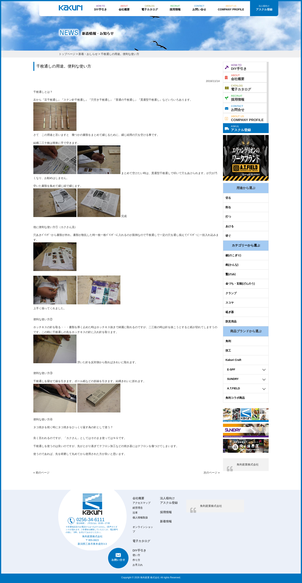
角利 (228, 341)
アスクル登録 (238, 128)
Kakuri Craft (233, 359)
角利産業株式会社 (248, 464)
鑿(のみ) (231, 274)
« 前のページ (41, 472)
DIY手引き (236, 67)
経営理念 (138, 507)
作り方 (136, 560)
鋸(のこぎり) (233, 255)
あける (230, 226)
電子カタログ (238, 87)
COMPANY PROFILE (244, 118)
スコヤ (230, 302)
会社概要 (234, 77)
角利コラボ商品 (235, 397)
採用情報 (234, 97)
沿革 (135, 512)
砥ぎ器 (230, 312)
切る (228, 197)
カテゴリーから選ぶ (246, 245)
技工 (228, 350)
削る (228, 207)
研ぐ (228, 235)
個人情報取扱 (140, 517)
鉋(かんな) (232, 264)
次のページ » (212, 472)
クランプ (231, 293)
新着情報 (166, 521)
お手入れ (138, 565)
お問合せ (234, 108)
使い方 (136, 555)
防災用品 (231, 321)
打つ (228, 216)
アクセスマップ (141, 503)
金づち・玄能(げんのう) (240, 283)
